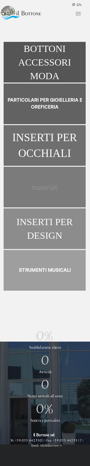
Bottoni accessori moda (44, 62)
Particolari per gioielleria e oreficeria (44, 103)
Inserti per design (45, 228)
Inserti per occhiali (44, 145)
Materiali (44, 187)
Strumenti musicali (45, 270)
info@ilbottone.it (51, 445)
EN (79, 5)
